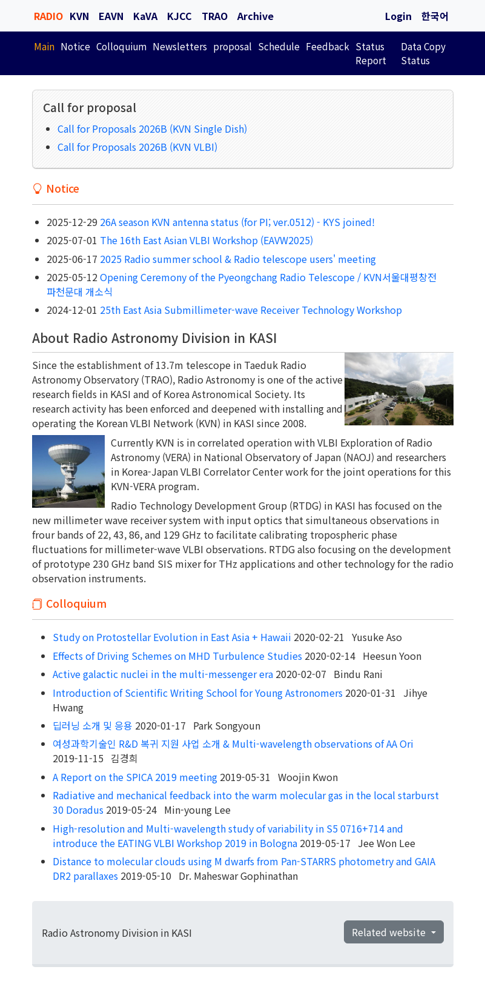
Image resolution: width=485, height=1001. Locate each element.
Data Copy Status (423, 53)
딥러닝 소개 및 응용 (93, 725)
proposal (232, 46)
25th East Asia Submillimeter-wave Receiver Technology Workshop (249, 309)
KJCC (179, 15)
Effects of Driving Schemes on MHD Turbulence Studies (177, 655)
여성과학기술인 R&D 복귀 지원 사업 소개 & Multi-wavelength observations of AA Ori (233, 743)
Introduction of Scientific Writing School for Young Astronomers (198, 692)
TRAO (215, 15)
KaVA (145, 15)
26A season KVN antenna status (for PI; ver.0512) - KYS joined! (236, 222)
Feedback (327, 46)
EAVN (111, 15)
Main (44, 46)
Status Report (370, 53)
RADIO (48, 15)
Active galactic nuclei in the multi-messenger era (163, 674)
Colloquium (121, 46)
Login (398, 15)
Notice (75, 46)
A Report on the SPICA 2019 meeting (135, 777)
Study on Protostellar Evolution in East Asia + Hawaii (172, 637)
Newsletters (180, 46)
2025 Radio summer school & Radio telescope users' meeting (236, 258)
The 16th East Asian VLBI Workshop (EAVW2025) (205, 240)
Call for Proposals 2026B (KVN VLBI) (137, 146)
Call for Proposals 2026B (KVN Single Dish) (152, 128)
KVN (79, 15)
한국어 (435, 15)
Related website (390, 932)
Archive (255, 15)
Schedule (279, 46)
